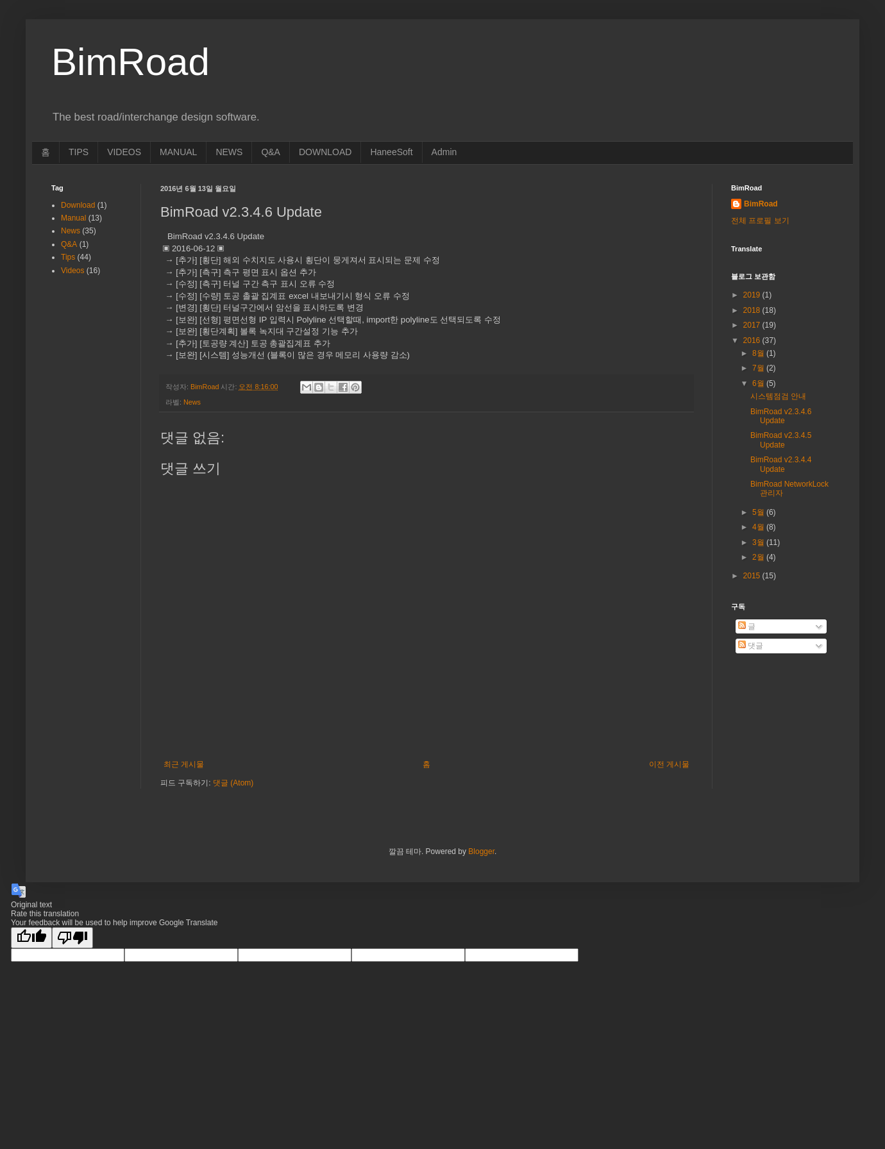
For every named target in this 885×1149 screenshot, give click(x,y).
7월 (759, 368)
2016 (753, 340)
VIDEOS (124, 152)
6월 (759, 383)
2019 (753, 294)
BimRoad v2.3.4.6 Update (780, 416)
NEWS (228, 152)
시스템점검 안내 (778, 396)
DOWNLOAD (325, 152)
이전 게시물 (669, 764)
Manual (73, 218)
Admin (444, 152)
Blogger (481, 851)
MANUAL (178, 152)
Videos (72, 270)
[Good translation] (31, 937)
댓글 (750, 645)
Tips (68, 257)
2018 (753, 310)
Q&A (270, 152)
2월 (759, 557)
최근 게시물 (184, 764)
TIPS (78, 152)
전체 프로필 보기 (760, 220)
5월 (759, 512)
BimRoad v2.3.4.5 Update (780, 440)
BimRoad (761, 203)
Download (78, 205)
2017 (753, 325)
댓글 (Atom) (233, 782)
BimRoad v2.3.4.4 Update (780, 464)
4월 (759, 527)
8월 (759, 353)
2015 (753, 575)
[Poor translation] (72, 937)
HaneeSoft (391, 152)
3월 (759, 542)
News (192, 402)
